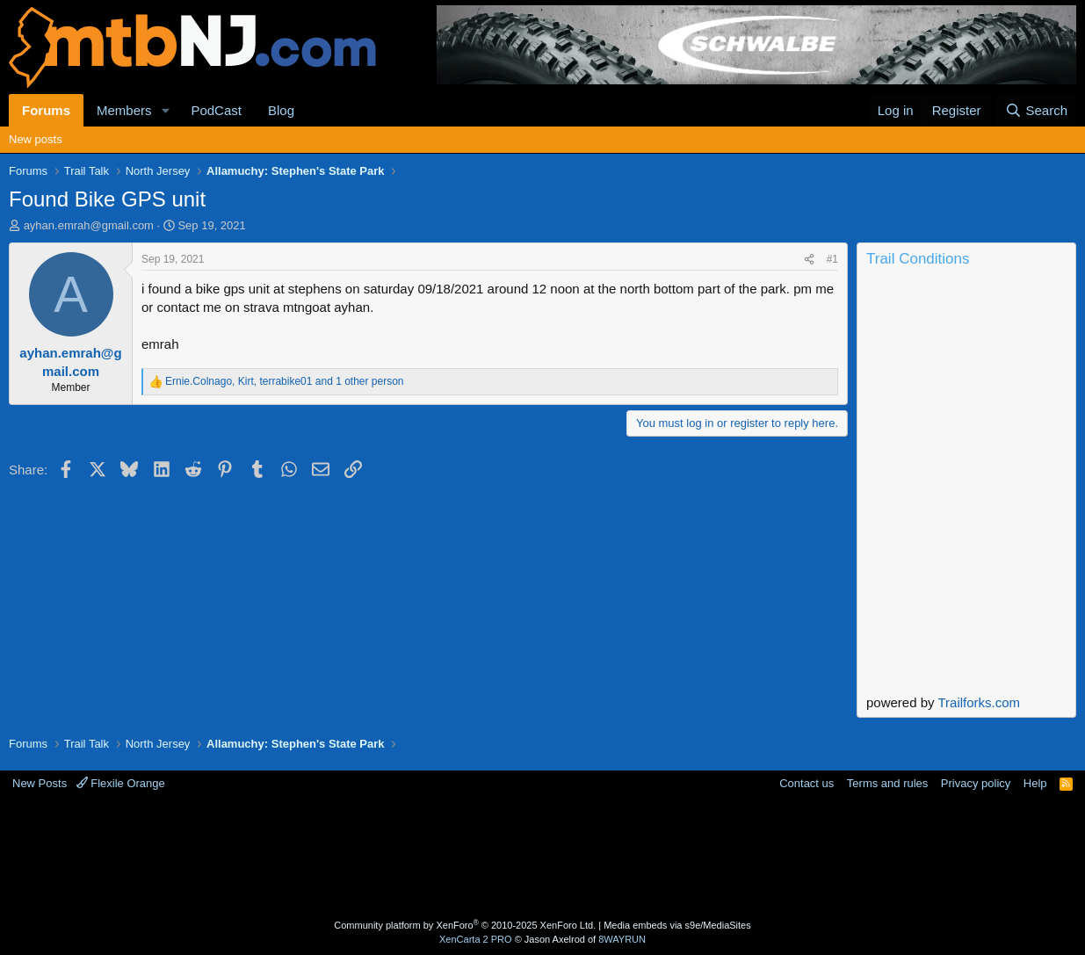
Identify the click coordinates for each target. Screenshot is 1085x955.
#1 (832, 259)
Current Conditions (966, 346)
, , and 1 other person (284, 381)
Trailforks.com (978, 702)
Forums (46, 110)
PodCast (216, 110)
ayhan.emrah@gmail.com (89, 225)
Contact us (806, 783)
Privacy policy (975, 783)
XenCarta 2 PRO (475, 939)
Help (1035, 783)
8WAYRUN (622, 939)
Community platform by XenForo (465, 925)
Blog (281, 110)
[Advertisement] (543, 857)
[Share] (809, 260)
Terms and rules (887, 783)
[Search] (1036, 110)
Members (124, 110)
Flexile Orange (120, 783)
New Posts (39, 783)
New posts (35, 139)
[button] (165, 110)
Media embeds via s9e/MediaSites (677, 925)
